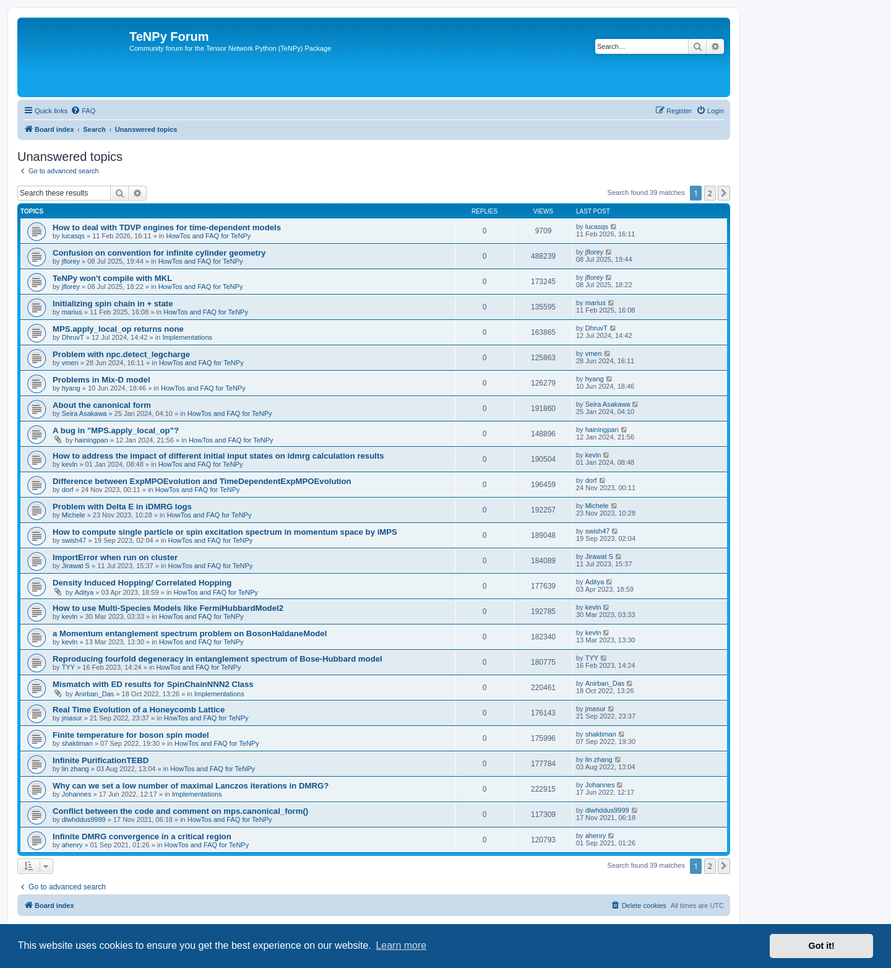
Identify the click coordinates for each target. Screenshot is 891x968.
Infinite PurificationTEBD (100, 760)
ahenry (72, 845)
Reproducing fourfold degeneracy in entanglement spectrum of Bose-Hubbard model (217, 658)
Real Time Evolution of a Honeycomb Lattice (139, 709)
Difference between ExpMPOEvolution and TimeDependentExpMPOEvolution (202, 481)
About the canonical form (102, 405)
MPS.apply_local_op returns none (118, 329)
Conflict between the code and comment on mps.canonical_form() (180, 811)
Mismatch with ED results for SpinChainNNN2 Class (153, 684)
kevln (70, 464)
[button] (724, 193)
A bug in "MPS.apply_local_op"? (116, 430)
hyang (71, 388)
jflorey (71, 261)
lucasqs (73, 236)
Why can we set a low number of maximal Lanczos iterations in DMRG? (191, 785)
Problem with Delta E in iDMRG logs (122, 506)
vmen (70, 362)
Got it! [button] (822, 946)
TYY (68, 667)
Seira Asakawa (84, 413)
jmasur (72, 718)
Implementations (187, 337)
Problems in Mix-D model (101, 379)
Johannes (77, 794)
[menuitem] (83, 110)
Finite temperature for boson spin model (131, 735)
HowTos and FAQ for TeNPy (208, 236)
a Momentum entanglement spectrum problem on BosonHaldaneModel (190, 633)
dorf (68, 489)
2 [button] (710, 193)
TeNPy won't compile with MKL (112, 278)
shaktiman (77, 743)
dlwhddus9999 (84, 819)
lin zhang (75, 768)
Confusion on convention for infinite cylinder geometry (159, 252)
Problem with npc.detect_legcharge (121, 354)
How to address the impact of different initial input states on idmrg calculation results (218, 455)
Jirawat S (76, 565)
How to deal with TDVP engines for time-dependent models (167, 227)
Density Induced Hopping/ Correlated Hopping (142, 582)
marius (72, 312)
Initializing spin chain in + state (113, 303)
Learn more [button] (401, 945)
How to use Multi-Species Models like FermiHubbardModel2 (168, 608)
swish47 (74, 540)
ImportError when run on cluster (115, 557)
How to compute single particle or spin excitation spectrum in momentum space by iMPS (225, 532)
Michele (73, 515)
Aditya (84, 592)
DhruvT (73, 337)
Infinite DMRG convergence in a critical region (142, 836)
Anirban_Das (94, 694)
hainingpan (91, 440)
